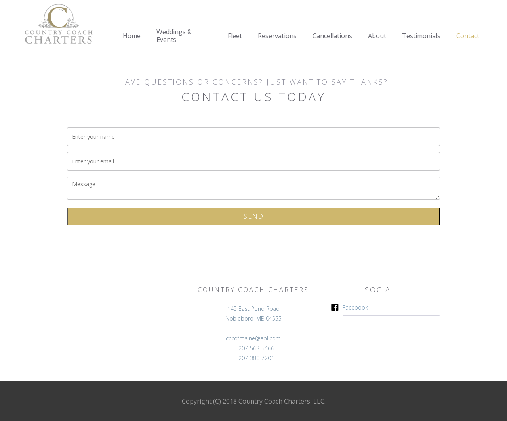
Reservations (277, 35)
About (377, 35)
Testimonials (421, 35)
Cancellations (332, 35)
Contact (467, 35)
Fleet (235, 35)
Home (132, 35)
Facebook (355, 307)
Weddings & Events (174, 35)
